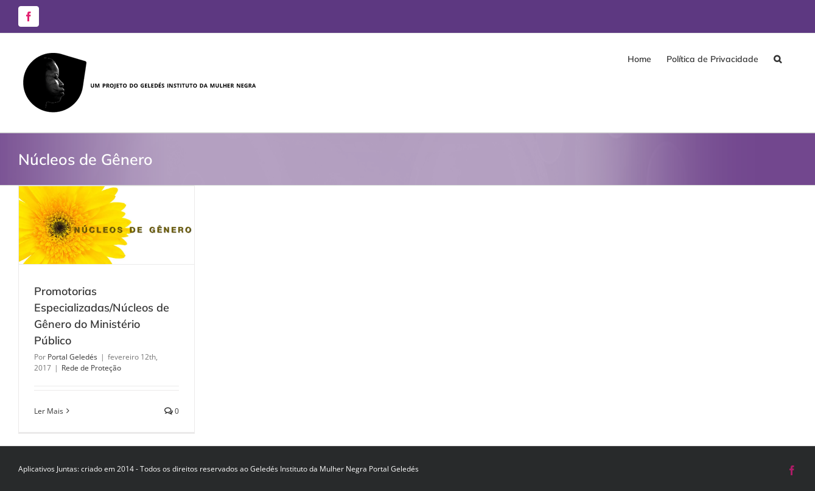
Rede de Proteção (91, 368)
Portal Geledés (72, 357)
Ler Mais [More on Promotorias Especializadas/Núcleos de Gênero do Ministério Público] (48, 411)
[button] (778, 59)
